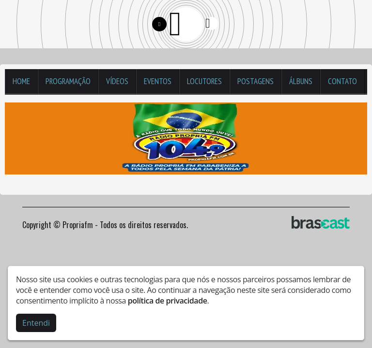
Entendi (36, 322)
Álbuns (300, 81)
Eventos (157, 81)
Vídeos (117, 81)
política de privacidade (167, 300)
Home (21, 81)
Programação (68, 81)
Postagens (255, 81)
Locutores (204, 81)
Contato (342, 81)
